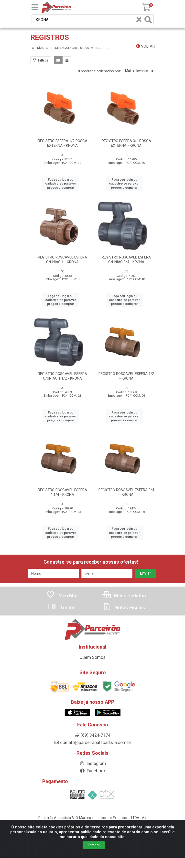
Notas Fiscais (123, 607)
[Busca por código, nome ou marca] (83, 20)
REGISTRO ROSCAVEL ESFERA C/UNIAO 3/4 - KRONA (126, 259)
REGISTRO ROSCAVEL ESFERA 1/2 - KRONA (126, 376)
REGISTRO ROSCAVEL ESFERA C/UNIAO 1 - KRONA (62, 259)
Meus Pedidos (124, 596)
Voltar (145, 46)
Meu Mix (61, 596)
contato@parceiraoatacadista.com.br (92, 742)
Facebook (93, 770)
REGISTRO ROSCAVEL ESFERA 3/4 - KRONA (126, 492)
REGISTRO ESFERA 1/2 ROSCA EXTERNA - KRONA (62, 143)
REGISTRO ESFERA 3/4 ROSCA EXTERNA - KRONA (126, 143)
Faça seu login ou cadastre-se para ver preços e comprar (60, 183)
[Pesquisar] (148, 20)
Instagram (92, 763)
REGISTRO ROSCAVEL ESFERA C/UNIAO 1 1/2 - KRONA (62, 376)
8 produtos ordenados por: (99, 71)
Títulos (61, 607)
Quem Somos (92, 657)
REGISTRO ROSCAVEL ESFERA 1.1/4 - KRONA (62, 492)
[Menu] (34, 7)
